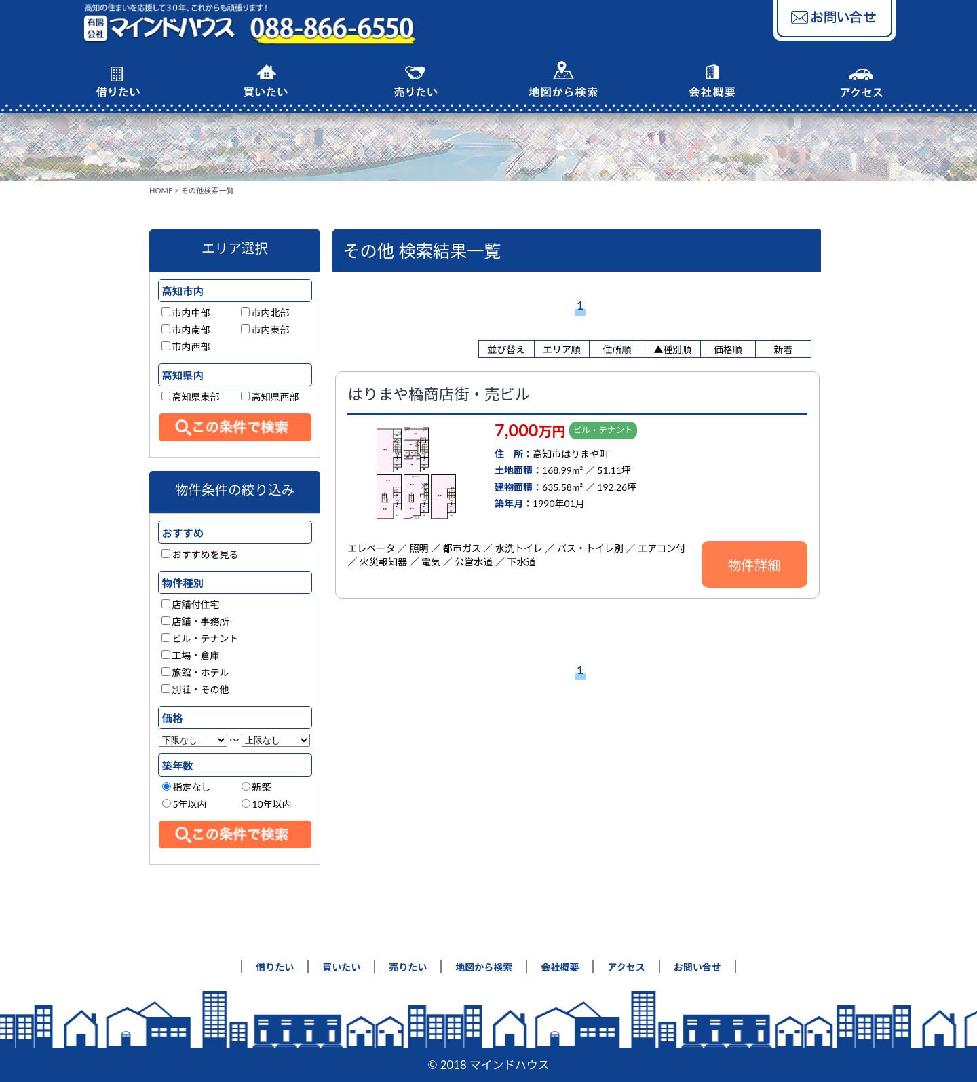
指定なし (186, 787)
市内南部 (185, 329)
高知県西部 (270, 397)
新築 (256, 787)
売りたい (408, 967)
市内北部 (265, 312)
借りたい (275, 967)
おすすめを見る (200, 554)
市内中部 (185, 312)
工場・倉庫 (190, 655)
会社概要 (560, 967)
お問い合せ (697, 967)
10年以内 (267, 804)
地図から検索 (483, 967)
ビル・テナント (200, 638)
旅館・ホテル (195, 672)
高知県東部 (190, 397)
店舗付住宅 (190, 604)
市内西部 (185, 346)
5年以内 (184, 804)
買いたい (341, 967)
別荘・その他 (195, 689)
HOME (160, 190)
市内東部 (265, 329)
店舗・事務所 (195, 621)
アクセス (626, 967)
